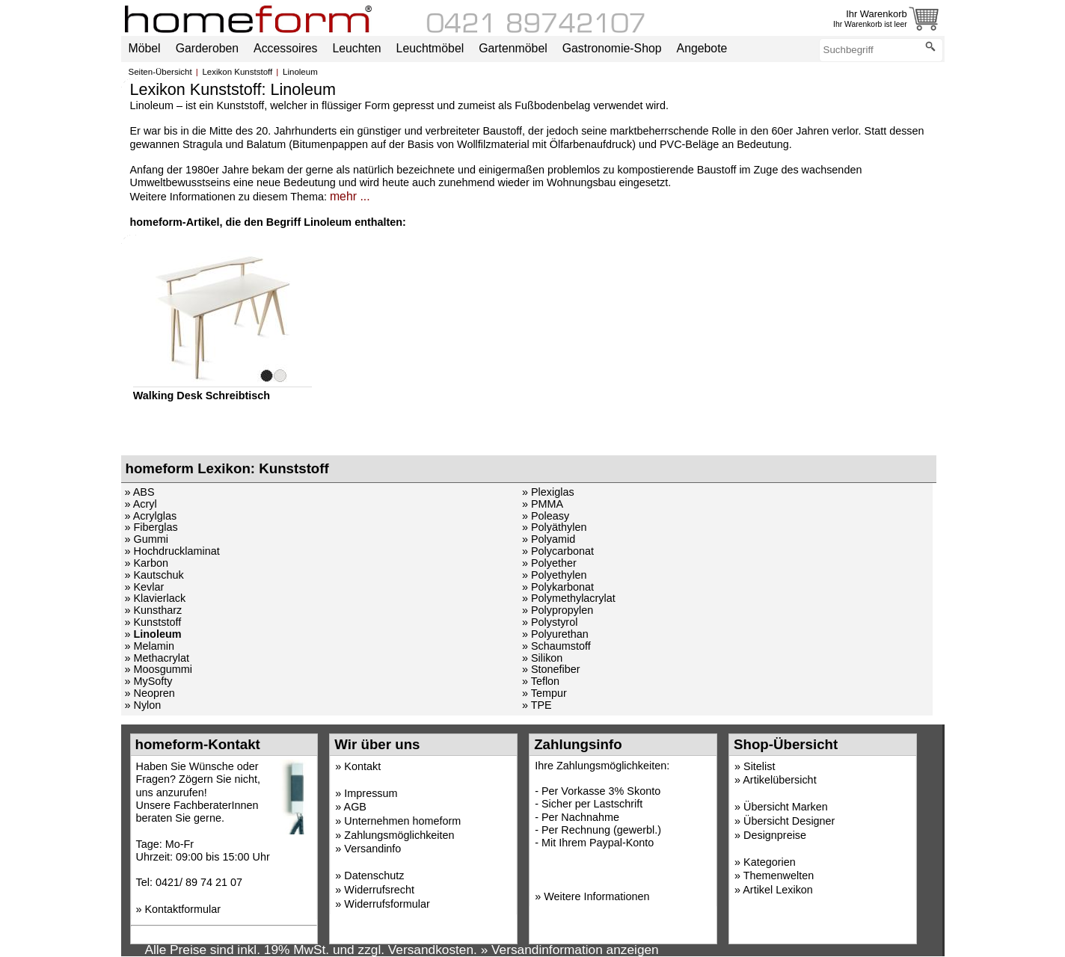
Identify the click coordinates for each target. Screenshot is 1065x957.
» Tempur (544, 693)
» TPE (537, 705)
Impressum (370, 793)
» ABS (140, 492)
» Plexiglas (548, 492)
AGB (355, 807)
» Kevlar (145, 587)
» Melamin (149, 646)
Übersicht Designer (789, 821)
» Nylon (143, 705)
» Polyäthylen (554, 527)
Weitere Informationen (596, 896)
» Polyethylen (554, 575)
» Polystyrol (549, 622)
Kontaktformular (183, 909)
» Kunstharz (153, 610)
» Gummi (146, 539)
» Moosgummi (158, 669)
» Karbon (146, 563)
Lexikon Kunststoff (237, 71)
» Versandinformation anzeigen (570, 949)
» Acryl (141, 504)
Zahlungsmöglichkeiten (399, 835)
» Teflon (540, 681)
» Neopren (150, 693)
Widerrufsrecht (379, 890)
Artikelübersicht (779, 780)
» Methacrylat (157, 658)
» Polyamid (548, 539)
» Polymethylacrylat (569, 598)
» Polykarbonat (558, 587)
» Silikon (542, 658)
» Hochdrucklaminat (172, 551)
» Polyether (549, 563)
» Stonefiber (551, 669)
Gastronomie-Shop (612, 48)
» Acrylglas (151, 516)
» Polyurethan (555, 634)
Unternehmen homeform (402, 821)
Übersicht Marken (785, 807)
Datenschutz (374, 875)
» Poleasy (545, 516)
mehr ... (350, 196)
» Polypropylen (557, 610)
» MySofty (149, 681)
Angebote (702, 48)
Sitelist (759, 766)
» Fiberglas (151, 527)
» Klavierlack (155, 598)
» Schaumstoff (556, 646)
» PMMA (542, 504)
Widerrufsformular (386, 904)
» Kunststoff (153, 622)
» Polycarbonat (558, 551)
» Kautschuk (154, 575)
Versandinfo (372, 849)
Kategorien (769, 862)
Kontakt (362, 766)
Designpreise (774, 835)
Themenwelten (778, 875)
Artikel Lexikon (778, 890)
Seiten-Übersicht (160, 71)
